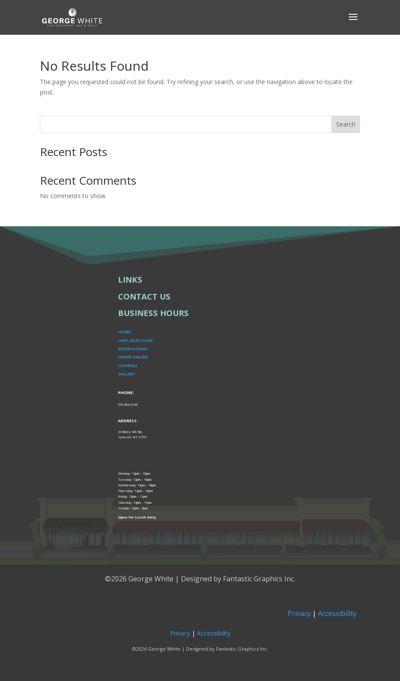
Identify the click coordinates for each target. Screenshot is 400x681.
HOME (124, 332)
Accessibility (337, 613)
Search (345, 124)
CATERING (128, 365)
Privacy (299, 613)
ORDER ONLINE (133, 357)
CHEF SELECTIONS (135, 340)
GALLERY (126, 374)
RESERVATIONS (133, 349)
